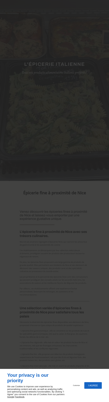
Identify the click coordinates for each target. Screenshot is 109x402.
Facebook (19, 397)
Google (10, 397)
